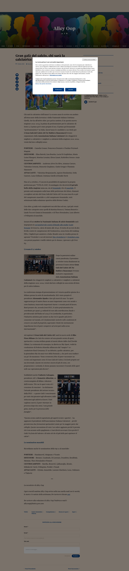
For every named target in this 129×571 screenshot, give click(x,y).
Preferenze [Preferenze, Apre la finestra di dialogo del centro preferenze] (58, 89)
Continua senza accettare (89, 59)
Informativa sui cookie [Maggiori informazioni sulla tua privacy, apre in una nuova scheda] (56, 75)
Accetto (70, 89)
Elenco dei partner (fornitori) (43, 83)
